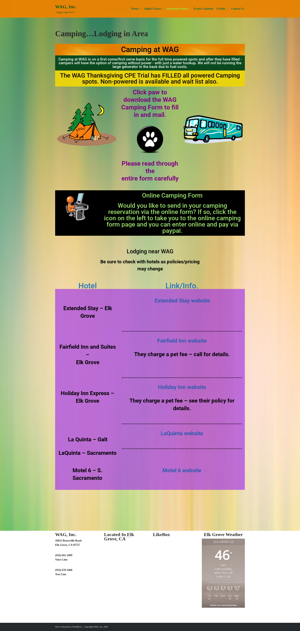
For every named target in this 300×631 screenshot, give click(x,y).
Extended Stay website (182, 300)
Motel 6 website (181, 470)
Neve (57, 627)
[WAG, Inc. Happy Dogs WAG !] (65, 9)
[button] (140, 9)
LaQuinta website (182, 433)
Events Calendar (203, 8)
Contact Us (237, 8)
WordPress (77, 627)
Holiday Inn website (182, 387)
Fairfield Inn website (182, 341)
